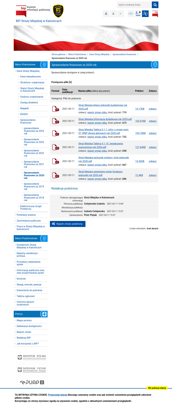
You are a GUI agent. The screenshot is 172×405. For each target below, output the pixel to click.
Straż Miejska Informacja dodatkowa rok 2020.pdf (105, 119)
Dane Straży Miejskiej (99, 54)
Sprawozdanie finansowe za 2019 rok (34, 186)
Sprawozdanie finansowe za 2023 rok (34, 142)
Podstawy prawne (26, 214)
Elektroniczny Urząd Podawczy (30, 207)
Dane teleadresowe (30, 76)
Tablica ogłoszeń (26, 296)
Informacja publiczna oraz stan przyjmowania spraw (30, 271)
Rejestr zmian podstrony (69, 223)
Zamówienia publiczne (29, 220)
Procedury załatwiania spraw (28, 263)
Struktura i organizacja (32, 82)
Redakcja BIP (24, 337)
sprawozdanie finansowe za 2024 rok (34, 131)
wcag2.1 (138, 13)
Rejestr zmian (24, 332)
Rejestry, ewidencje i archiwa (27, 254)
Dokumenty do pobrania (29, 290)
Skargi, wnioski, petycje (29, 284)
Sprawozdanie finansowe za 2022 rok (34, 153)
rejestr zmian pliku (97, 112)
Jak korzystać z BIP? (28, 343)
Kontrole (21, 278)
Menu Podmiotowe (77, 54)
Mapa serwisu (24, 320)
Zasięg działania (29, 102)
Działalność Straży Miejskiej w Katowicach (29, 246)
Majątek (24, 108)
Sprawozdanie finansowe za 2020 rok (34, 175)
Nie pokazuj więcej (157, 388)
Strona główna (58, 54)
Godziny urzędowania (31, 96)
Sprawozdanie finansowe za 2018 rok (34, 198)
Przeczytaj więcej (57, 394)
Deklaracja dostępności (29, 326)
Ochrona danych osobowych (25, 303)
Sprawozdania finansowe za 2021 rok (34, 164)
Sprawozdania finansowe (124, 54)
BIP (155, 14)
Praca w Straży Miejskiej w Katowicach (31, 228)
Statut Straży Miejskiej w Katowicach (32, 89)
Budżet (24, 114)
